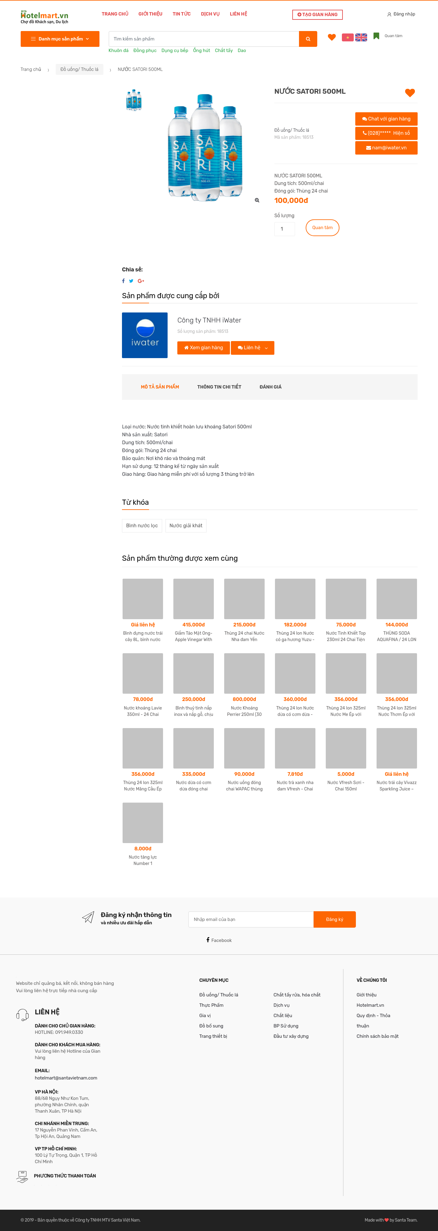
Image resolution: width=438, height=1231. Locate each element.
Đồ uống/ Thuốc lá (80, 69)
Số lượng (284, 215)
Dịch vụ (210, 14)
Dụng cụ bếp (175, 50)
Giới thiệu (150, 14)
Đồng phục (145, 50)
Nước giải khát (185, 525)
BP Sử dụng (285, 1026)
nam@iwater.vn (386, 148)
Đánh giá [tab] (271, 387)
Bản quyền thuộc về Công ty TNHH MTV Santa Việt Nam (88, 1220)
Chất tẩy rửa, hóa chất (297, 995)
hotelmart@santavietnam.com (66, 1078)
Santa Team (405, 1220)
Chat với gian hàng (386, 119)
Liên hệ (238, 14)
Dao (242, 50)
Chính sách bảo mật (377, 1036)
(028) (386, 133)
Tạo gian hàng (317, 14)
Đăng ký (334, 919)
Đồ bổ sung (211, 1026)
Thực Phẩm (211, 1005)
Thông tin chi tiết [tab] (219, 387)
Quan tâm (322, 227)
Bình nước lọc (142, 525)
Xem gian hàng (203, 347)
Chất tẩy (224, 50)
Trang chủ (115, 14)
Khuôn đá (119, 50)
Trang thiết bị (213, 1036)
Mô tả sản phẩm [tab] (160, 387)
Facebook (219, 940)
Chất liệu (282, 1015)
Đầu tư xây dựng (290, 1036)
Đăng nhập (401, 14)
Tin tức (182, 14)
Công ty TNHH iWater (209, 320)
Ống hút (201, 50)
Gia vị (205, 1015)
